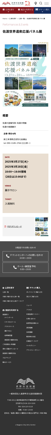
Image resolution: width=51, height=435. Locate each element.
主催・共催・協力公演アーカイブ (13, 301)
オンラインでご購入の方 (34, 292)
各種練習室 (8, 335)
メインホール (9, 317)
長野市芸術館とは (32, 323)
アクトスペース (9, 326)
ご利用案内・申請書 (9, 344)
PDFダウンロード (14, 226)
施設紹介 (6, 314)
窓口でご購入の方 (32, 296)
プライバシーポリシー (33, 350)
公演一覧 (6, 292)
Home (5, 18)
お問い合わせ (30, 318)
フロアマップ (7, 358)
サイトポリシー (31, 345)
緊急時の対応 (31, 336)
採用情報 (29, 332)
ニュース (29, 305)
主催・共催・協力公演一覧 (11, 296)
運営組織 (29, 327)
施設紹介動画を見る (11, 340)
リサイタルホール (10, 322)
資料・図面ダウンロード (10, 349)
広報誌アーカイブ (32, 341)
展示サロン (8, 331)
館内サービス (7, 362)
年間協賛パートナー (33, 314)
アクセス (29, 310)
